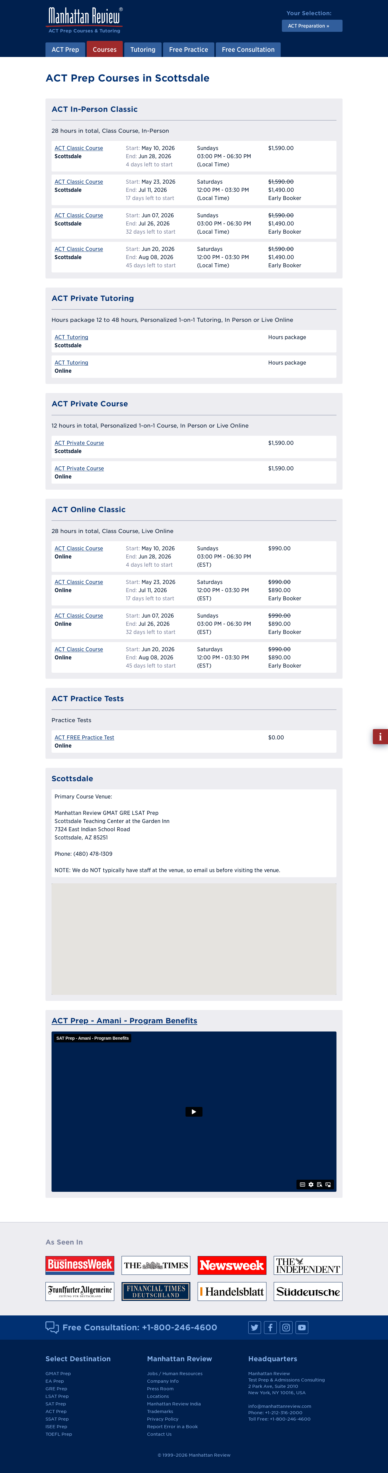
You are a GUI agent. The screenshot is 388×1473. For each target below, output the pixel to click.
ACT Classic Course (79, 148)
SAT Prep (55, 1403)
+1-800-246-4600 (179, 1327)
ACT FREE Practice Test (84, 737)
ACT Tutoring (71, 337)
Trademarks (160, 1411)
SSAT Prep (57, 1419)
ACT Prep (65, 49)
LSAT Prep (57, 1396)
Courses (105, 49)
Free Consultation (248, 49)
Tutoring (143, 49)
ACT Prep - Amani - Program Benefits (124, 1020)
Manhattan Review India (174, 1403)
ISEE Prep (56, 1426)
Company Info (163, 1381)
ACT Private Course (79, 443)
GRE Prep (56, 1388)
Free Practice (188, 49)
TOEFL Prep (58, 1434)
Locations (158, 1396)
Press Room (160, 1388)
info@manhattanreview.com (279, 1406)
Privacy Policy (163, 1419)
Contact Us (159, 1434)
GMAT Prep (58, 1373)
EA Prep (54, 1381)
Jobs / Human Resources (174, 1373)
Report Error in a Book (172, 1426)
